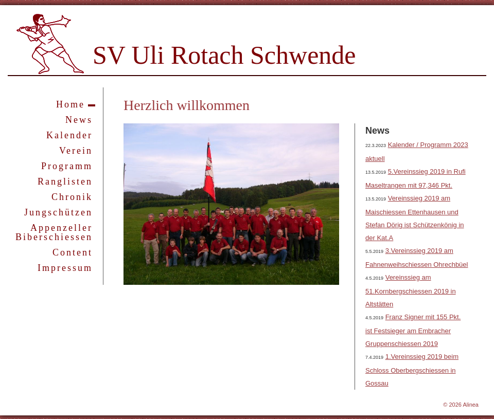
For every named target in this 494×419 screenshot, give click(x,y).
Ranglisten (65, 181)
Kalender (69, 135)
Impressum (65, 268)
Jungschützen (58, 212)
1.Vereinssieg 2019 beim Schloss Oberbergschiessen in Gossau (411, 370)
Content (72, 252)
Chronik (72, 197)
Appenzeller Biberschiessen (54, 232)
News (79, 120)
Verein (76, 150)
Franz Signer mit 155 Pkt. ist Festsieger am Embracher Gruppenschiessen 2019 (413, 330)
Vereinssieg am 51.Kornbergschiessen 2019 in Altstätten (410, 291)
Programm (67, 166)
